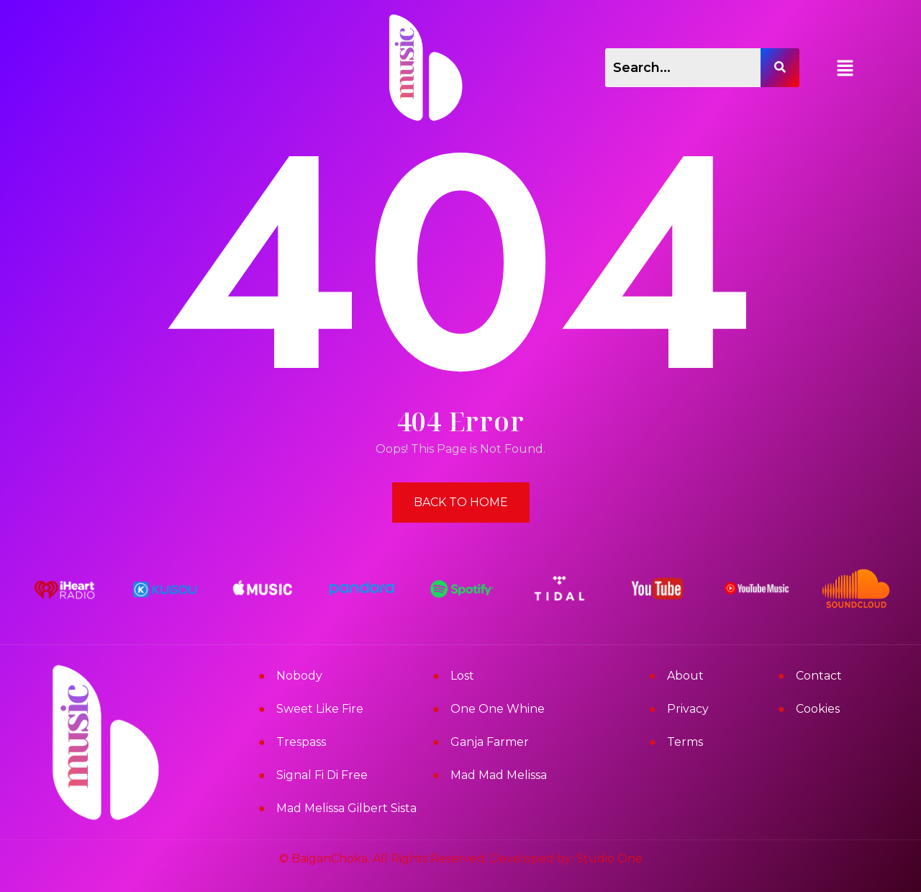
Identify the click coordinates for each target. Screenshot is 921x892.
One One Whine (497, 709)
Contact (819, 675)
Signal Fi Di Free (322, 775)
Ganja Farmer (489, 742)
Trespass (301, 742)
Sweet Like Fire (319, 709)
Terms (685, 742)
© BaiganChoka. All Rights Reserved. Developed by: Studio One (461, 858)
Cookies (818, 709)
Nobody (299, 675)
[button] (845, 67)
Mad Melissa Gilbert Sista (346, 808)
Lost (462, 675)
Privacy (688, 709)
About (685, 675)
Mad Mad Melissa (498, 775)
